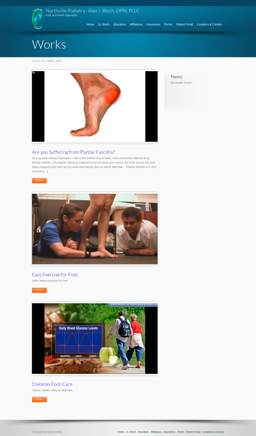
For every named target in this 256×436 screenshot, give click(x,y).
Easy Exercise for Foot (55, 274)
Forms (168, 24)
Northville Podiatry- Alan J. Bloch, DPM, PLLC (93, 10)
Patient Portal (184, 24)
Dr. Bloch (103, 24)
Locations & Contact (209, 24)
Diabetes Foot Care (52, 384)
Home (90, 24)
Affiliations (136, 24)
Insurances (153, 24)
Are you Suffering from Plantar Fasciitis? (73, 152)
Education (119, 24)
